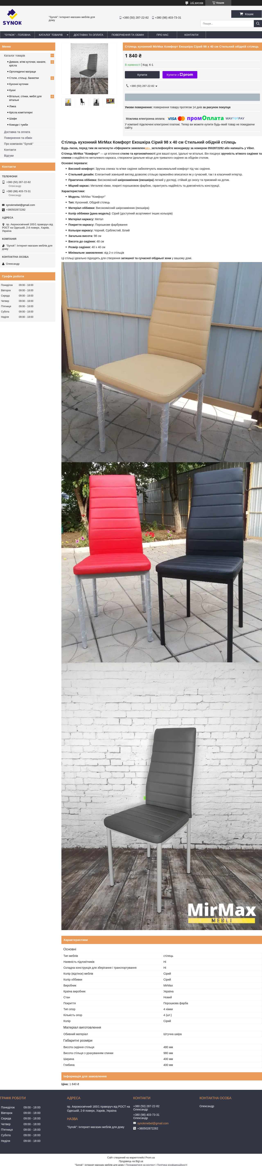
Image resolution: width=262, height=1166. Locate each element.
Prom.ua (150, 1157)
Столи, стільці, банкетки (24, 77)
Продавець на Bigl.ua (131, 1161)
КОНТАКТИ (191, 34)
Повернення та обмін (18, 137)
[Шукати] (258, 23)
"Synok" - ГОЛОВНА (17, 34)
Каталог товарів (14, 55)
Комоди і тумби (18, 124)
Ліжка (12, 106)
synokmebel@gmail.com (20, 204)
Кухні (12, 90)
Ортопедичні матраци (22, 71)
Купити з (180, 75)
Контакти (10, 149)
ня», (148, 148)
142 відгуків (196, 2)
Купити (142, 74)
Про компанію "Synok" (18, 143)
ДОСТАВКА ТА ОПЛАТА (88, 34)
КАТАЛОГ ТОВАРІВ (51, 34)
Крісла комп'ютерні (21, 112)
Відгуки (9, 155)
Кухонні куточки (18, 84)
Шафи (13, 118)
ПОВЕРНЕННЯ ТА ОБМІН (128, 34)
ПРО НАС (163, 34)
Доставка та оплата (17, 132)
